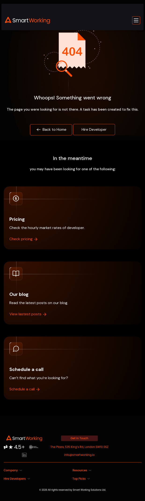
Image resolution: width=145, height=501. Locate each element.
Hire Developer (94, 129)
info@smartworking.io (79, 455)
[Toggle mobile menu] (136, 20)
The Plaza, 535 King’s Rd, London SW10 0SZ (80, 447)
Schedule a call (24, 389)
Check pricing (23, 238)
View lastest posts (28, 314)
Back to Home (51, 130)
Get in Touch (79, 438)
